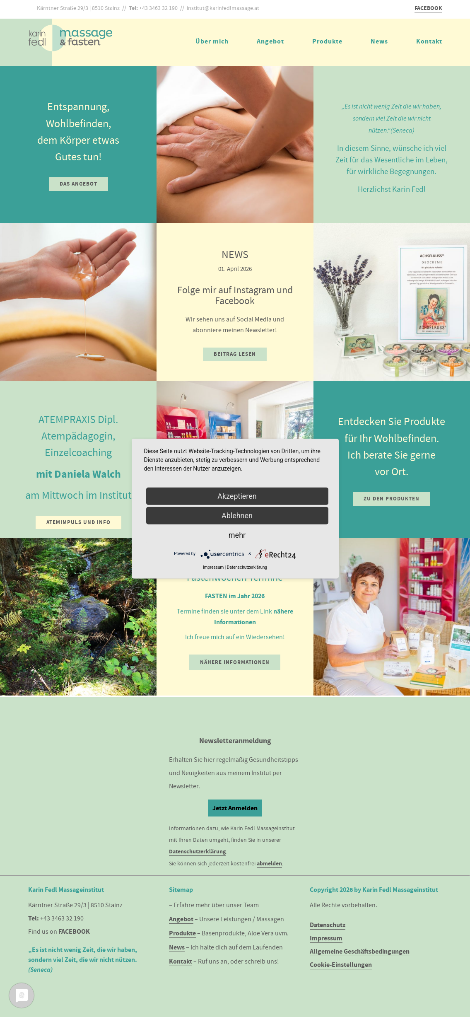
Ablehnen (237, 515)
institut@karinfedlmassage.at (223, 8)
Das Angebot (78, 183)
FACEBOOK (428, 8)
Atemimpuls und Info (78, 522)
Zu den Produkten (391, 498)
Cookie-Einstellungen (341, 964)
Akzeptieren (237, 495)
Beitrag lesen (235, 354)
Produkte (327, 41)
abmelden (269, 863)
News (379, 41)
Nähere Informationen (235, 662)
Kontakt (429, 41)
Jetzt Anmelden (235, 808)
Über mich (212, 41)
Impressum (326, 938)
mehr (237, 534)
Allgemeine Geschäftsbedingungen (360, 951)
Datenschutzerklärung (197, 851)
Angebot (270, 41)
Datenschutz (327, 924)
